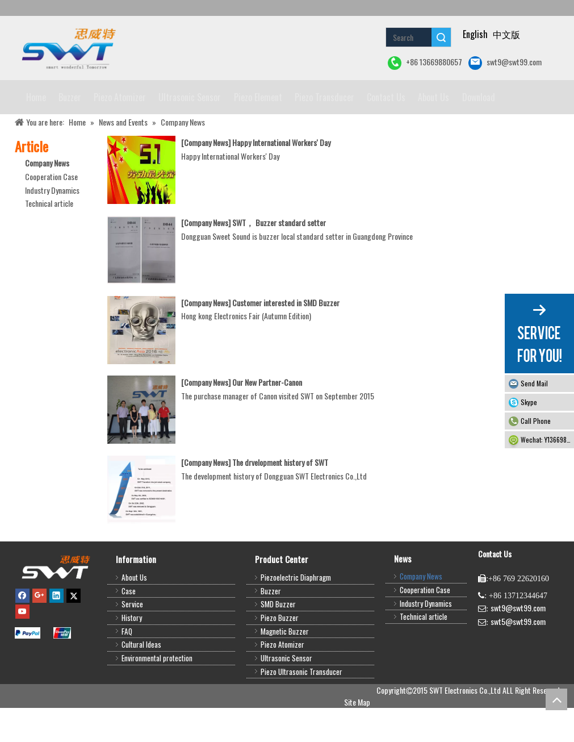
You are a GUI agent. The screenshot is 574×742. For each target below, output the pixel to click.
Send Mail (534, 383)
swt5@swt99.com (518, 655)
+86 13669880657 (425, 63)
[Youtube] (22, 645)
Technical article (49, 237)
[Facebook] (22, 629)
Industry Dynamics (52, 224)
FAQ (126, 665)
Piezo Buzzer (280, 651)
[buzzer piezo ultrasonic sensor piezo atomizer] (67, 48)
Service (132, 638)
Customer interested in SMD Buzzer (286, 337)
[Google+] (39, 629)
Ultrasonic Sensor (286, 692)
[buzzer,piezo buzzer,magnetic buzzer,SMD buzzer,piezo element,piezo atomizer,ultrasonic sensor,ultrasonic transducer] (55, 601)
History (131, 651)
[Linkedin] (56, 629)
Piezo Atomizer (282, 678)
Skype (529, 402)
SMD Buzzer (278, 638)
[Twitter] (73, 629)
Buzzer (271, 625)
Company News (47, 197)
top (556, 699)
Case (128, 625)
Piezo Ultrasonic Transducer (301, 705)
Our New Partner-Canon (267, 416)
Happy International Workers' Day (281, 176)
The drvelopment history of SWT (280, 496)
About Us (134, 611)
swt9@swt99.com (505, 63)
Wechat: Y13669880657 (547, 439)
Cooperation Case (51, 210)
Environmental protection (156, 692)
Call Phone (536, 421)
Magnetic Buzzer (285, 665)
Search (441, 37)
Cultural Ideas (141, 678)
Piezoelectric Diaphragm (296, 611)
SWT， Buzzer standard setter (279, 256)
